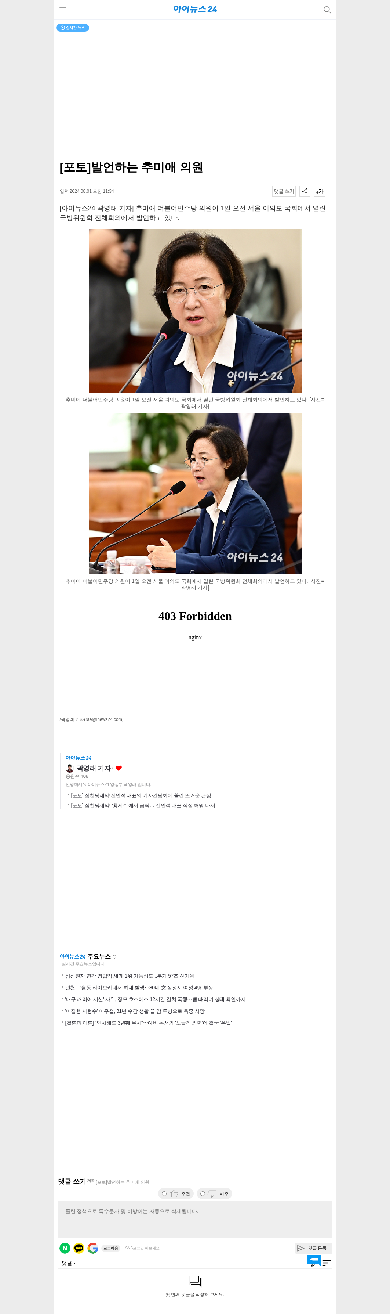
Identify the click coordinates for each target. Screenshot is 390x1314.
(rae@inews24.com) (104, 719)
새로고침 (114, 957)
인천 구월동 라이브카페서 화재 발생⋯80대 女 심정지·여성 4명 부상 (139, 987)
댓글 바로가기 (314, 1260)
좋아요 (118, 768)
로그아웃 (110, 1248)
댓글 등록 (317, 1248)
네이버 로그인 (64, 1248)
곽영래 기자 (94, 768)
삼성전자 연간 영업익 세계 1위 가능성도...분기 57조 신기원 (130, 976)
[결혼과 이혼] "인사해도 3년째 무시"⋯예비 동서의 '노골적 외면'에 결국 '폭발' (148, 1023)
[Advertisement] (195, 883)
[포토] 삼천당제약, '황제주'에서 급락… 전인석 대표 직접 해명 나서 (143, 805)
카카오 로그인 (78, 1248)
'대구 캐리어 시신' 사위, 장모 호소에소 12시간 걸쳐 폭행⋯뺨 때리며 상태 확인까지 (155, 999)
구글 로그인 (92, 1248)
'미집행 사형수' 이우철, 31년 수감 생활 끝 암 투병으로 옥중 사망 (135, 1011)
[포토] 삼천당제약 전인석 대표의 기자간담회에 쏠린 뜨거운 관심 (141, 795)
